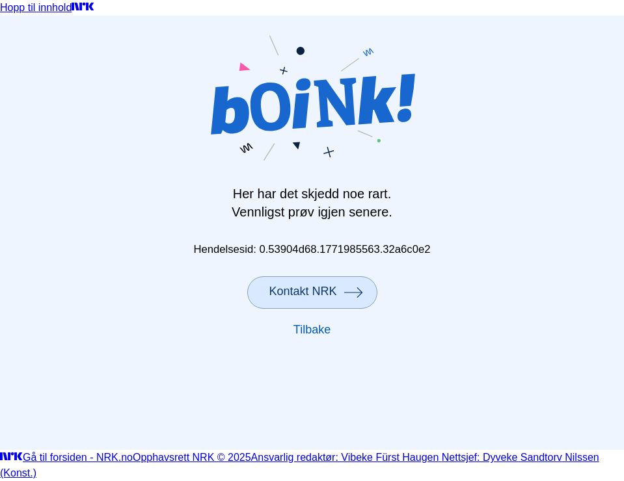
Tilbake (312, 329)
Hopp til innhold (36, 7)
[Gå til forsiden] (83, 7)
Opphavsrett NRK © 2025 (192, 457)
